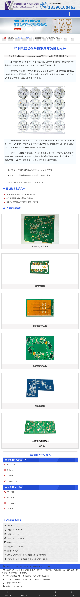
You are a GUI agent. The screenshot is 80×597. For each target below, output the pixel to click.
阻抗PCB (10, 476)
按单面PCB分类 (15, 487)
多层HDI (10, 470)
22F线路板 (40, 446)
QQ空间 (21, 182)
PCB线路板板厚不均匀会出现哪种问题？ (32, 175)
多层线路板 (40, 406)
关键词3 (56, 570)
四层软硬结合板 (40, 326)
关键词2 (48, 570)
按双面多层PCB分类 (17, 460)
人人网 (41, 182)
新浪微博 (27, 182)
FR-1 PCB (10, 492)
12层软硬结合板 (40, 366)
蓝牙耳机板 (40, 286)
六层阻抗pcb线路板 (40, 247)
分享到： (10, 182)
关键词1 (40, 570)
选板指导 (28, 38)
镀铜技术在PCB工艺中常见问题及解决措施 (33, 170)
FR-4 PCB (10, 498)
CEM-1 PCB (11, 503)
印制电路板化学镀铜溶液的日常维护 (19, 198)
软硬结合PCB (12, 481)
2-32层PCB (11, 465)
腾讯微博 (34, 182)
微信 (16, 182)
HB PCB (10, 509)
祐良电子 (19, 38)
